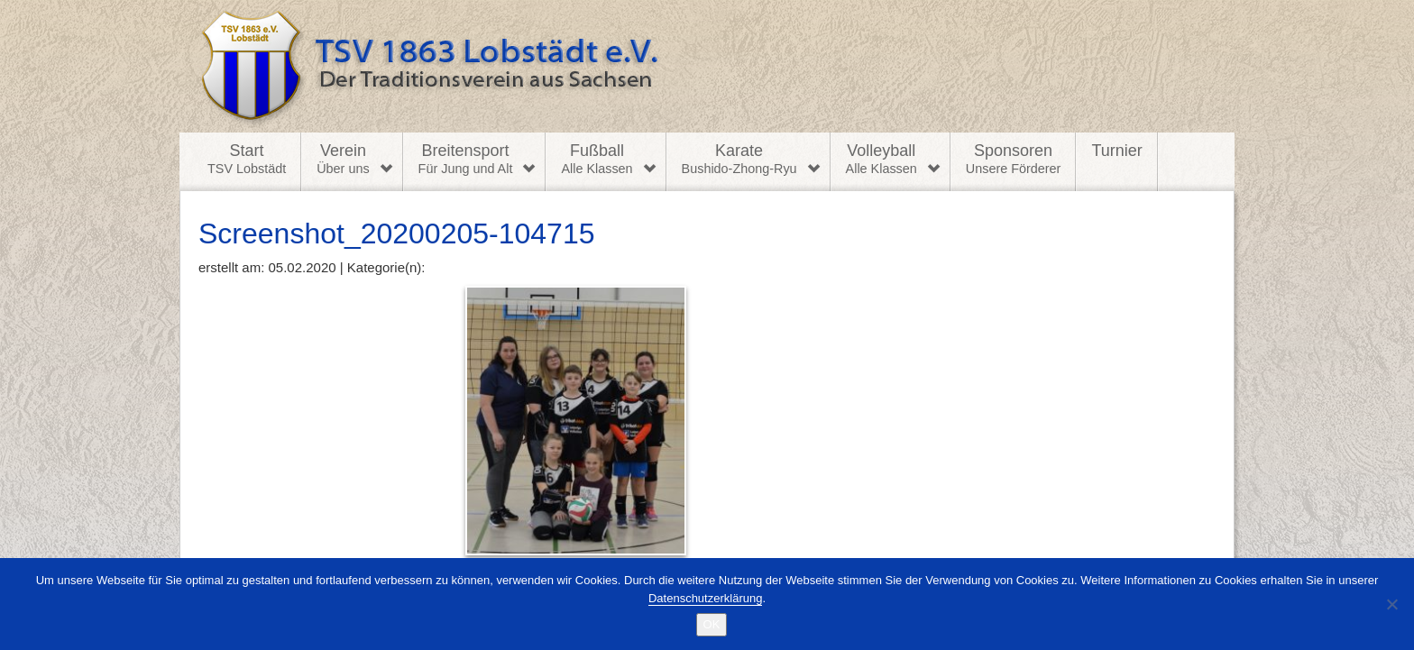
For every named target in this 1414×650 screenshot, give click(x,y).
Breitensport (465, 160)
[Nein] (1391, 604)
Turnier (1116, 151)
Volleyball (881, 160)
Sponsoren (1013, 160)
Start (246, 160)
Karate (739, 160)
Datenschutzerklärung (705, 598)
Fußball (596, 160)
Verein (343, 160)
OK (712, 624)
